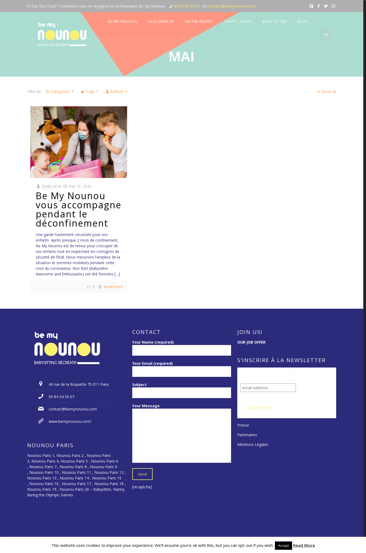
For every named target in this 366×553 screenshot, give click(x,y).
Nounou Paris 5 (74, 461)
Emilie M (49, 186)
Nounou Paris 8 (73, 466)
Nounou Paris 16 (44, 483)
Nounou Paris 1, (41, 455)
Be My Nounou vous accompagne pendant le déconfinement (78, 209)
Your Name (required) (181, 348)
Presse (243, 425)
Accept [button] (283, 545)
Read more (113, 286)
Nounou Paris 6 (104, 461)
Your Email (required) (181, 369)
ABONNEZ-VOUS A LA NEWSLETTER (278, 372)
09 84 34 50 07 (187, 6)
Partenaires (247, 434)
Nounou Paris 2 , (71, 455)
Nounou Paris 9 (103, 466)
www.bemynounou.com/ (70, 421)
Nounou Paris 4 (45, 461)
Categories (60, 91)
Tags (90, 91)
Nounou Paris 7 (42, 466)
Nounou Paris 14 (74, 478)
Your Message (181, 433)
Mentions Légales (252, 444)
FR (326, 34)
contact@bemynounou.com (232, 6)
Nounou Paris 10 (43, 472)
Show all (326, 91)
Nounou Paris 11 (76, 472)
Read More (304, 545)
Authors (117, 91)
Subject (181, 390)
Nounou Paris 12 (109, 472)
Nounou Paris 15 (106, 478)
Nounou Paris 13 (41, 478)
